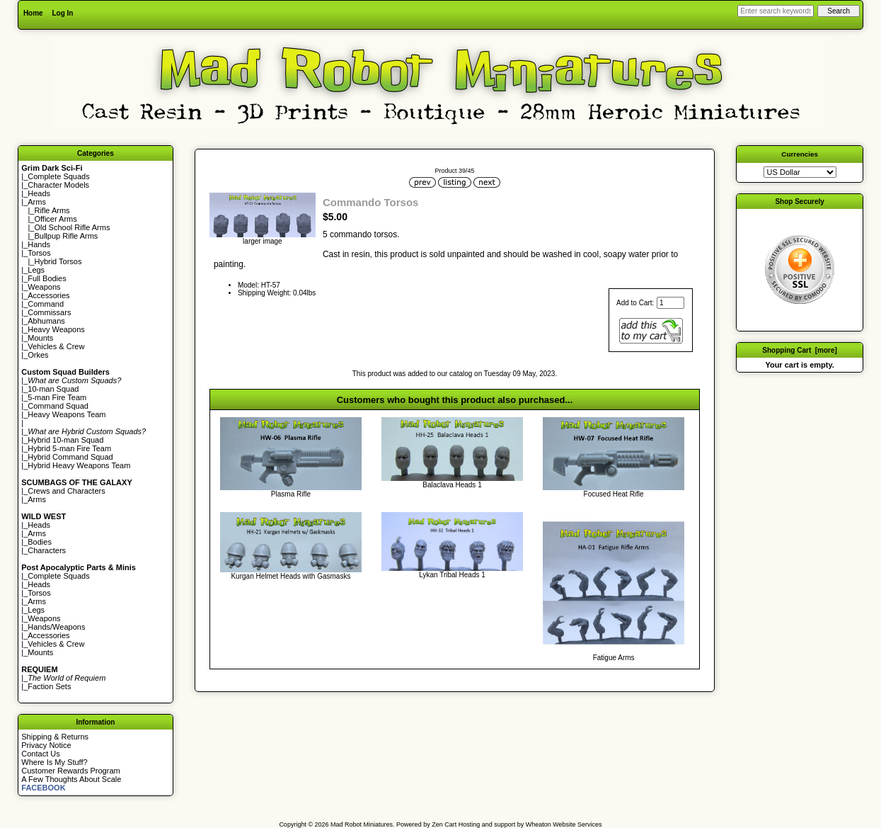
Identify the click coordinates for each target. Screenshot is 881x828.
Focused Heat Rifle (614, 494)
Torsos (39, 253)
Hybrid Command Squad (70, 457)
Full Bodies (47, 278)
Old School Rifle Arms (72, 227)
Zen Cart (444, 824)
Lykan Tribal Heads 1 (452, 575)
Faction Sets (49, 686)
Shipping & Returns (54, 736)
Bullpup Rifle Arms (66, 236)
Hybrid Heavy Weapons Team (79, 465)
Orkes (38, 355)
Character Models (58, 185)
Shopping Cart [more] (799, 350)
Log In (62, 13)
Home (33, 13)
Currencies (799, 154)
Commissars (49, 312)
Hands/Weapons (56, 627)
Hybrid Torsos (57, 261)
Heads (39, 193)
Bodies (40, 542)
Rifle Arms (51, 210)
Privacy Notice (46, 745)
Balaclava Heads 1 (451, 485)
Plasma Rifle (291, 494)
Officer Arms (55, 219)
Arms (37, 499)
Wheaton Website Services (564, 824)
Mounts (40, 338)
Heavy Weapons (56, 329)
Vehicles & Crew (56, 346)
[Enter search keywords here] (775, 11)
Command (46, 304)
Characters (47, 550)
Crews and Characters (66, 491)
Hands (39, 244)
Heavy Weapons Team (66, 414)
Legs (36, 270)
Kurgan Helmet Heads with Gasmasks (290, 576)
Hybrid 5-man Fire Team (69, 448)
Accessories (48, 295)
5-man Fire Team (57, 397)
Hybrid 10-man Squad (65, 440)
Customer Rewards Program (70, 770)
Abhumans (46, 321)
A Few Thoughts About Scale (71, 779)
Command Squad (58, 406)
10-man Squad (53, 389)
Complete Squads (58, 176)
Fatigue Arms (614, 658)
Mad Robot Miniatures (361, 824)
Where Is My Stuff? (54, 762)
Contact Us (40, 753)
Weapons (44, 287)
